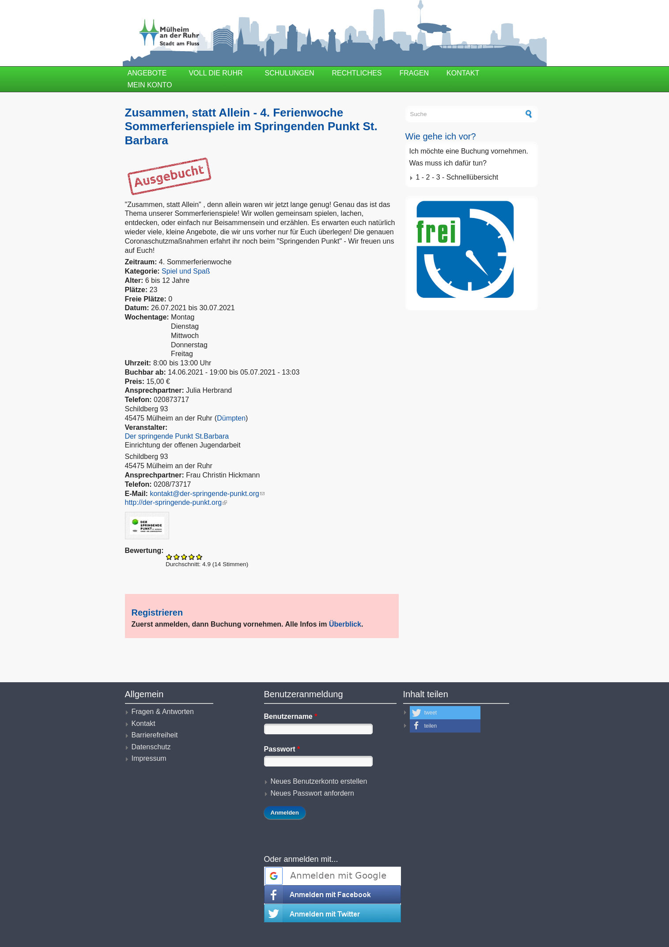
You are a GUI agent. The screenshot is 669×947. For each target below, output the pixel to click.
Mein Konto (150, 85)
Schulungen (289, 73)
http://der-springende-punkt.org (176, 502)
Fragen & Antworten (163, 711)
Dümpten (231, 418)
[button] (445, 712)
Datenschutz (151, 747)
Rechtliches (357, 73)
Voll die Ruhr (215, 73)
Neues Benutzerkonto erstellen (319, 781)
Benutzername (290, 716)
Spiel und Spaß (186, 271)
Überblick (345, 624)
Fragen (414, 73)
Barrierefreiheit (155, 735)
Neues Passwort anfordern (312, 793)
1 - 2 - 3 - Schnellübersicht (457, 177)
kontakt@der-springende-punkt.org (207, 493)
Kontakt (462, 73)
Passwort (282, 749)
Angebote (147, 73)
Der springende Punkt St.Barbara (177, 436)
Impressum (149, 758)
